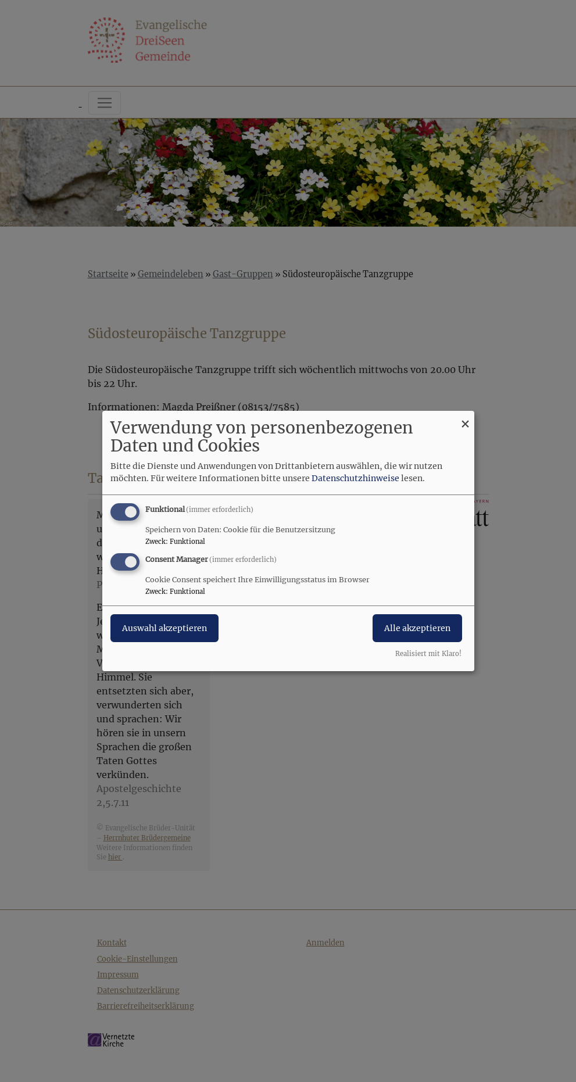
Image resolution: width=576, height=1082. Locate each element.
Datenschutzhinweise (355, 478)
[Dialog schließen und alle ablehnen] (465, 418)
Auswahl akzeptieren (164, 628)
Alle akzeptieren (417, 628)
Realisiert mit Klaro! (428, 654)
